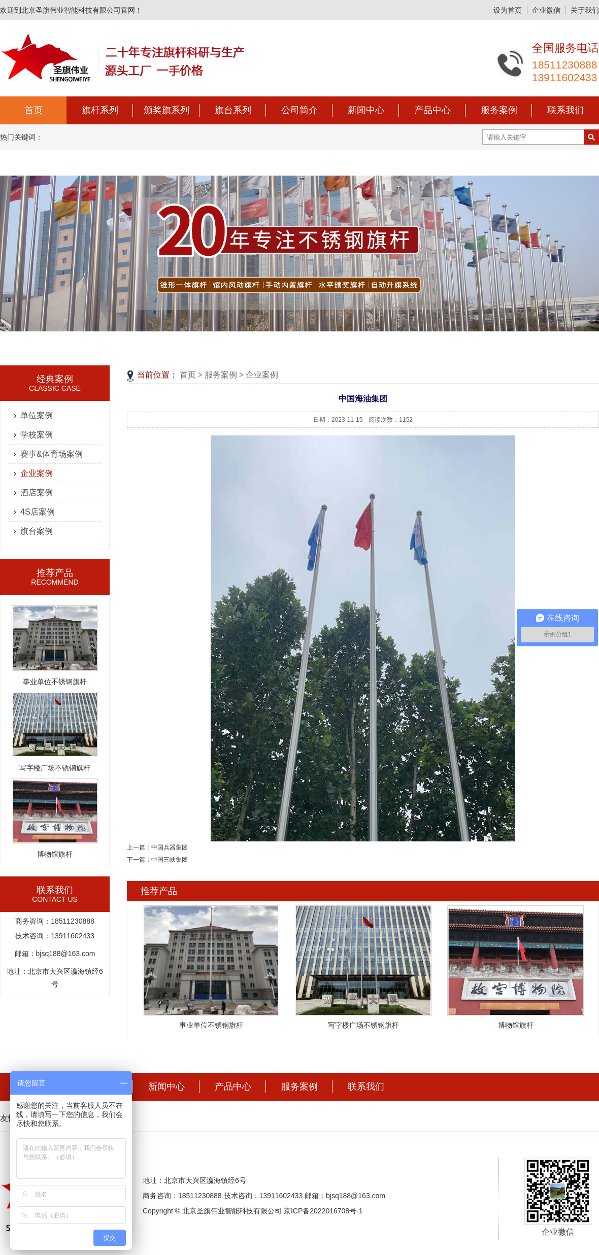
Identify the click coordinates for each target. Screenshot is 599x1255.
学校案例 (36, 434)
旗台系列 (233, 110)
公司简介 (299, 110)
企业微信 (546, 10)
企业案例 (36, 473)
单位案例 (36, 415)
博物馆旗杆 (55, 854)
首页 (33, 110)
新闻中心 (366, 110)
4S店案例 (37, 511)
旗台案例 (36, 531)
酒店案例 (36, 492)
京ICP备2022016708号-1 (323, 1211)
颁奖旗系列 (166, 110)
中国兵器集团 (169, 847)
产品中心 (432, 110)
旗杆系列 (100, 110)
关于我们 (585, 10)
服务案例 (499, 110)
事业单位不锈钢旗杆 (55, 681)
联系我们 (565, 110)
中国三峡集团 (169, 859)
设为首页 (507, 10)
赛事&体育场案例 (51, 454)
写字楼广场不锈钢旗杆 (54, 768)
